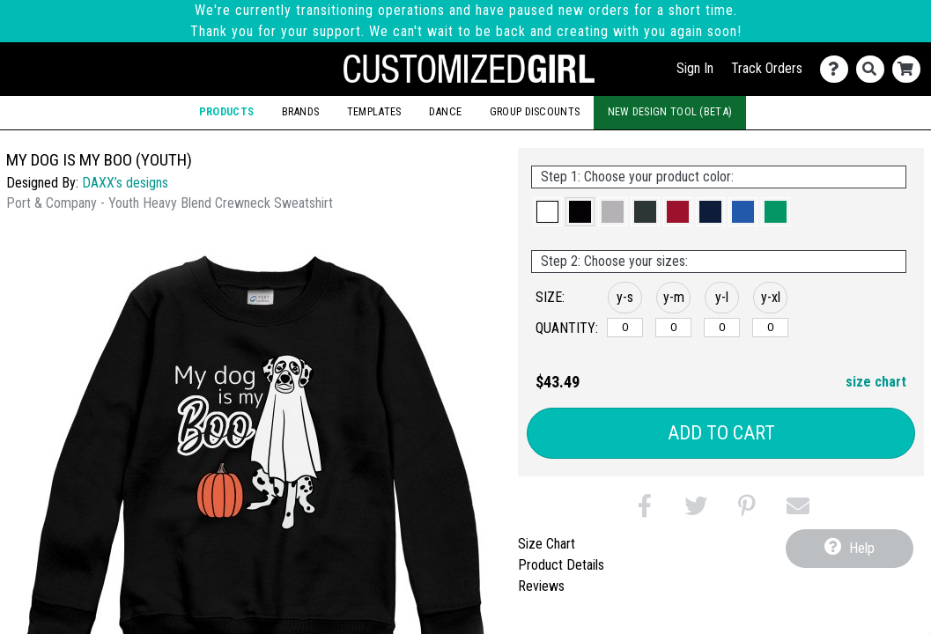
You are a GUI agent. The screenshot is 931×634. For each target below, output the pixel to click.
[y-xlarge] (770, 327)
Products (226, 111)
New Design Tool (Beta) (670, 111)
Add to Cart (721, 433)
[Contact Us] (838, 69)
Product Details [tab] (561, 565)
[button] (547, 211)
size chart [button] (876, 381)
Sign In (694, 68)
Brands (301, 111)
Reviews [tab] (541, 586)
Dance (445, 111)
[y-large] (722, 327)
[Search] (874, 69)
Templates (374, 111)
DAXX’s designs (125, 182)
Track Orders (766, 68)
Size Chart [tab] (546, 543)
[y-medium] (673, 327)
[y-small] (625, 327)
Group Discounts (535, 111)
